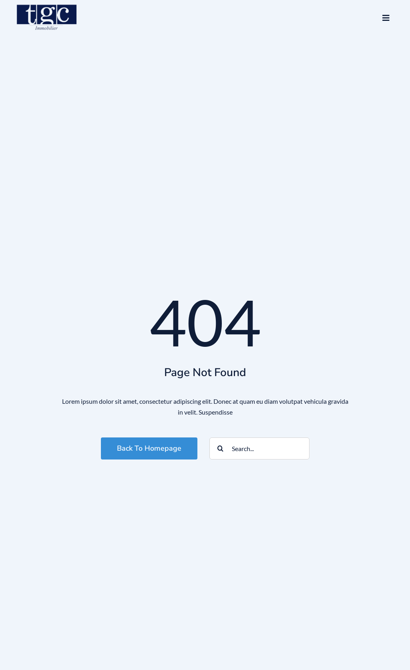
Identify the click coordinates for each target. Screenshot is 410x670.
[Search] (220, 448)
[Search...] (259, 448)
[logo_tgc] (47, 4)
